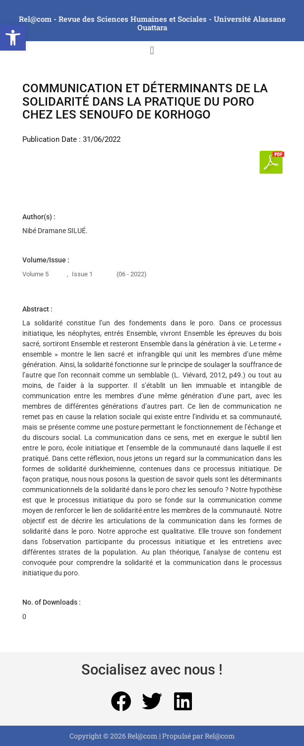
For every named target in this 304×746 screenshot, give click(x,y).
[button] (13, 38)
